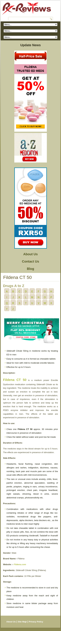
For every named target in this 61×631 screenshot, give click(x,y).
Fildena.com (20, 564)
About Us (30, 254)
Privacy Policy (36, 621)
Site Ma (21, 621)
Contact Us (30, 261)
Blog (30, 268)
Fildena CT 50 (15, 380)
